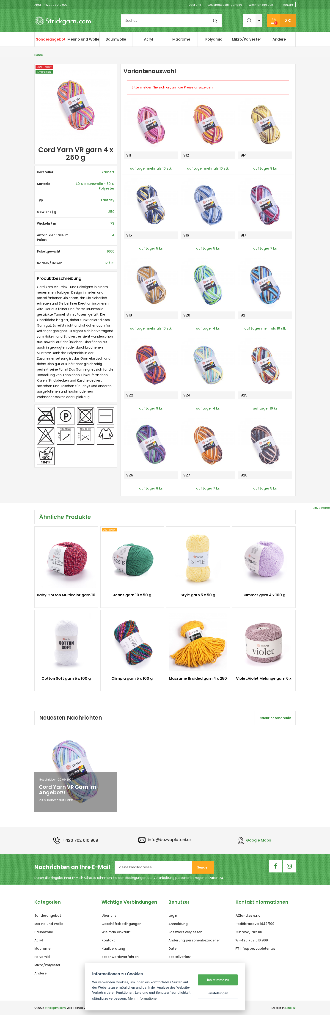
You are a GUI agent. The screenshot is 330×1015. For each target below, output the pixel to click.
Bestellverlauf (180, 956)
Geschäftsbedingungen (225, 5)
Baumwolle (116, 39)
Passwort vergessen (185, 932)
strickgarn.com (55, 1008)
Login (172, 915)
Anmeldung (178, 923)
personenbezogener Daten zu (199, 877)
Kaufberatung (113, 948)
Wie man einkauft (261, 5)
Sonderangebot (51, 39)
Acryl (148, 39)
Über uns (195, 5)
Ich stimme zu (218, 980)
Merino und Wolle (83, 39)
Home (38, 55)
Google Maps (254, 840)
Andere (279, 39)
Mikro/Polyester (246, 39)
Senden (203, 867)
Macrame (181, 39)
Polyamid (214, 39)
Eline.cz (290, 1008)
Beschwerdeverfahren (120, 956)
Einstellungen (217, 993)
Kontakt (288, 5)
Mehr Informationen (143, 998)
